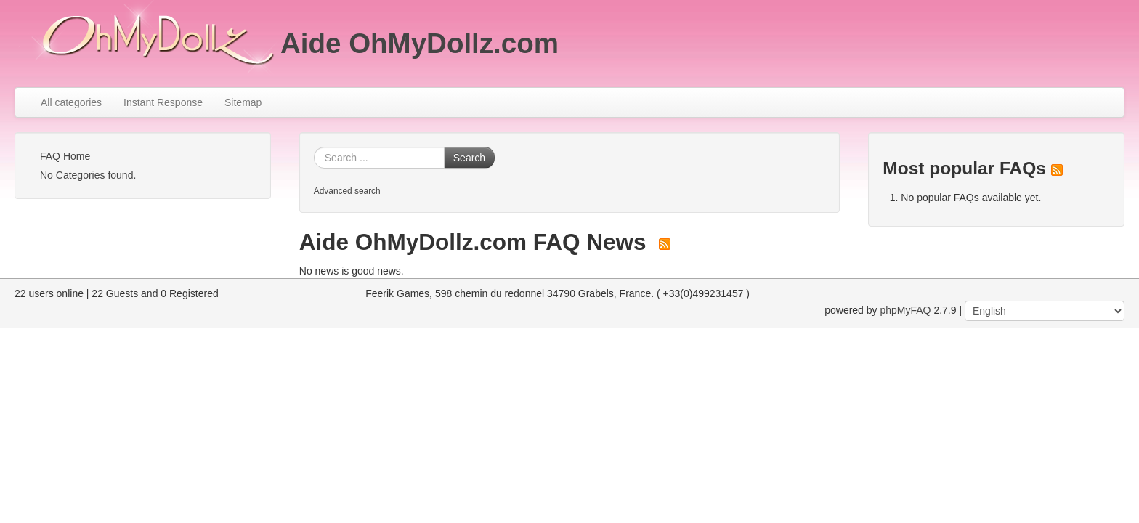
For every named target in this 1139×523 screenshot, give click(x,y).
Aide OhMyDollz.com (419, 43)
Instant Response (163, 102)
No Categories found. (88, 175)
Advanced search (347, 191)
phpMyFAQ (905, 310)
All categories (71, 102)
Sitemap (243, 102)
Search (469, 157)
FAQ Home (65, 156)
